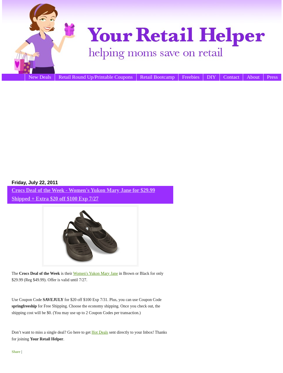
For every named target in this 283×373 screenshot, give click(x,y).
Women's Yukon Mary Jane (95, 273)
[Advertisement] (93, 127)
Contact (231, 77)
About (253, 77)
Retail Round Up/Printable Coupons (96, 77)
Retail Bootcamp (157, 77)
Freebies (190, 77)
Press (272, 77)
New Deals (40, 77)
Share (16, 351)
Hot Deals (100, 332)
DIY (211, 77)
